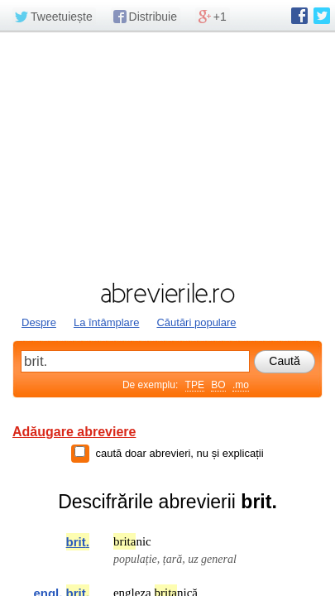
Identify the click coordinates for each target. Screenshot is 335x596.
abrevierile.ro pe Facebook (299, 15)
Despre (39, 322)
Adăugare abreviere (74, 432)
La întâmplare (107, 322)
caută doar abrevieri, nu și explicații (179, 453)
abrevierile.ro (167, 293)
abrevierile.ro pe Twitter (321, 15)
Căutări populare (196, 322)
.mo (240, 385)
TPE (194, 385)
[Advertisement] (167, 154)
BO (218, 385)
